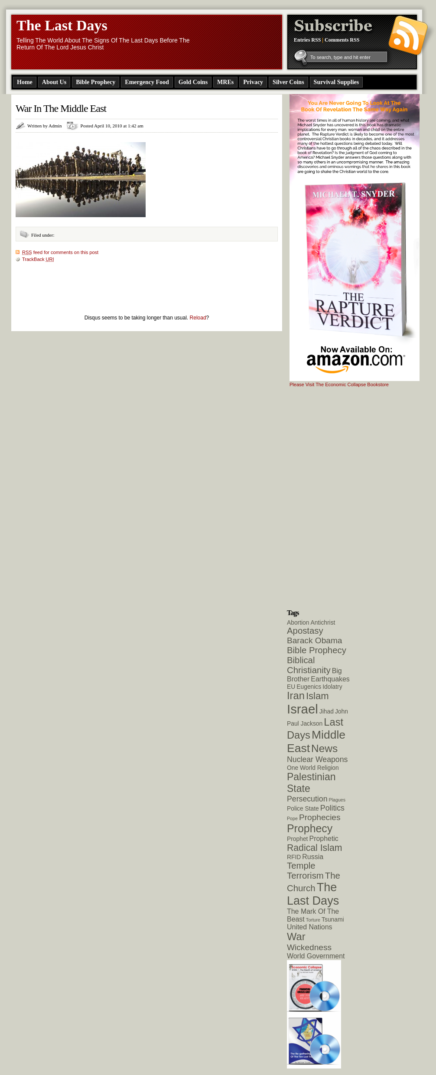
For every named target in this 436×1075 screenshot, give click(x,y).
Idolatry (332, 686)
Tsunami (333, 919)
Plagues (337, 799)
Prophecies (320, 817)
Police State (303, 808)
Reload (198, 318)
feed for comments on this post (60, 252)
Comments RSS (342, 40)
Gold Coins (193, 82)
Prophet (297, 838)
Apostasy (305, 630)
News (324, 748)
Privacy (253, 82)
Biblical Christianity (309, 665)
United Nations (309, 927)
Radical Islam (314, 848)
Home (25, 82)
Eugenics (308, 686)
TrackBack (38, 259)
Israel (302, 709)
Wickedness (309, 947)
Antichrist (323, 622)
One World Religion (313, 767)
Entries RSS (307, 40)
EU (291, 686)
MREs (225, 82)
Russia (312, 856)
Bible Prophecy (95, 82)
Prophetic (323, 838)
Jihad (326, 711)
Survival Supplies (336, 82)
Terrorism (305, 875)
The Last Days (61, 25)
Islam (317, 696)
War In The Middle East (61, 108)
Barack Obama (314, 640)
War (296, 936)
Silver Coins (288, 82)
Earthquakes (330, 679)
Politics (332, 808)
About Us (54, 82)
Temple (301, 865)
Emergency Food (147, 82)
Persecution (307, 799)
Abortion (298, 622)
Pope (292, 818)
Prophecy (309, 828)
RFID (294, 856)
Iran (296, 695)
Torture (313, 919)
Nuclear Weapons (317, 759)
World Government (316, 956)
